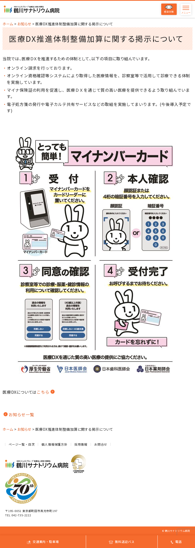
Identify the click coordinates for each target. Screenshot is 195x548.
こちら (43, 392)
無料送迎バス (122, 541)
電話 (176, 541)
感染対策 (169, 9)
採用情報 (80, 444)
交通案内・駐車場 (43, 541)
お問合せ (100, 444)
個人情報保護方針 (54, 444)
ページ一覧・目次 (22, 444)
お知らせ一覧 (21, 414)
